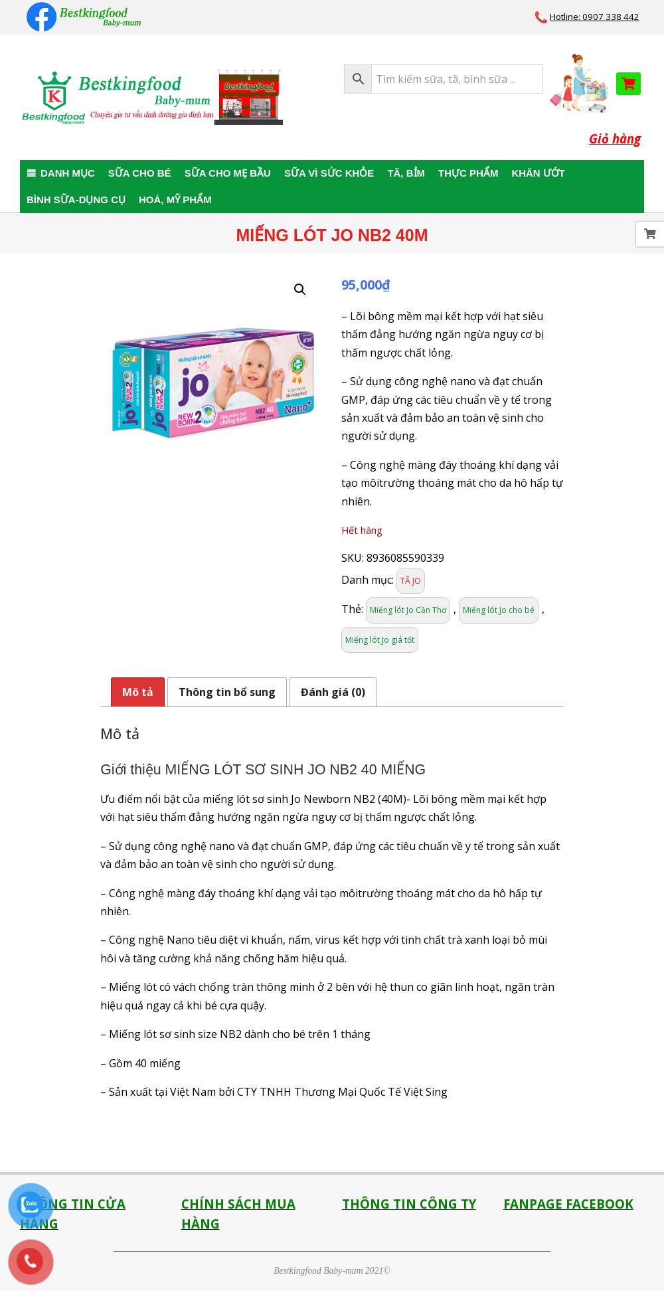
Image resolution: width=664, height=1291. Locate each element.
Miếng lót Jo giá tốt (379, 640)
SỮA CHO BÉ (139, 173)
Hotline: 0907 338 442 (594, 17)
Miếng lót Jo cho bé (499, 610)
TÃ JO (410, 580)
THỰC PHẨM (468, 173)
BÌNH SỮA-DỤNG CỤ (76, 199)
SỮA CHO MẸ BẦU (228, 173)
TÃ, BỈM (406, 173)
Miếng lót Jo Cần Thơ (408, 610)
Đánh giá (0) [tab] (333, 692)
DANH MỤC (68, 173)
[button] (300, 289)
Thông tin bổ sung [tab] (227, 692)
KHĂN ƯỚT (538, 173)
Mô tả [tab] (137, 692)
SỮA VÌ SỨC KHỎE (329, 173)
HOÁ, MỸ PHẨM (175, 199)
